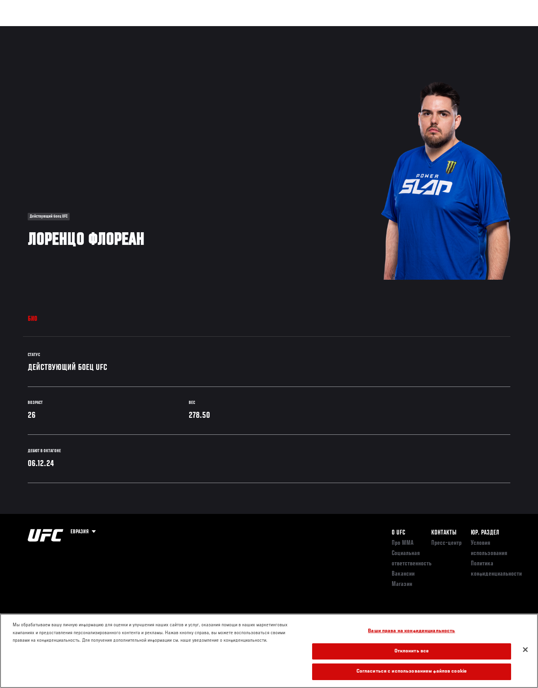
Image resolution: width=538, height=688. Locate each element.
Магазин (491, 30)
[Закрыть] (525, 649)
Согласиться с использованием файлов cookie (411, 671)
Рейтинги (59, 30)
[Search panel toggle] (512, 30)
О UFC (398, 532)
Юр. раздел (485, 532)
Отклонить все (411, 651)
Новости (125, 30)
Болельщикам (406, 30)
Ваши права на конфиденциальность (411, 631)
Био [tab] (33, 319)
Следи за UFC (451, 30)
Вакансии (403, 574)
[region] (269, 651)
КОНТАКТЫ (444, 532)
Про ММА (402, 543)
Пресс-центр (446, 543)
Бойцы (92, 30)
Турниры (23, 30)
